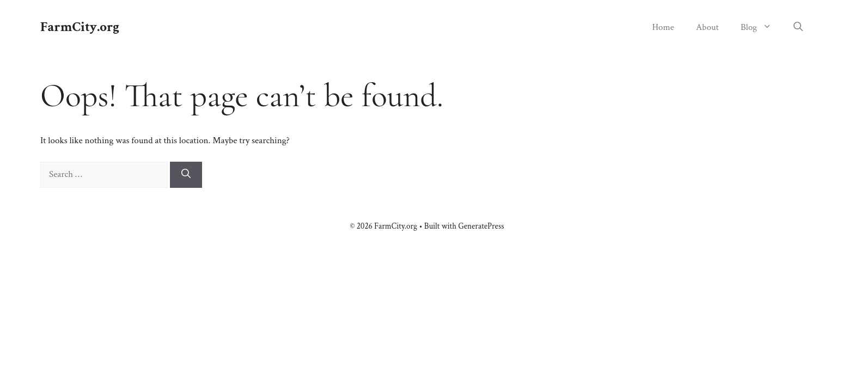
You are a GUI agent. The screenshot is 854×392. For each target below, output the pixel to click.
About (707, 27)
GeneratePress (481, 226)
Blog (762, 27)
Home (663, 27)
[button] (798, 27)
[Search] (186, 175)
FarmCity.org (79, 27)
